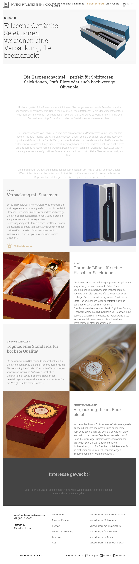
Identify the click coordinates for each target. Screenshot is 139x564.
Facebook (119, 555)
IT (124, 5)
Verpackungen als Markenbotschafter (107, 514)
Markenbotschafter (61, 3)
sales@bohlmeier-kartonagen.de (29, 515)
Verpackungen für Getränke (103, 537)
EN (128, 3)
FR (132, 3)
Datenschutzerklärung (62, 531)
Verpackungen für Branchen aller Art (107, 542)
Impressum (57, 537)
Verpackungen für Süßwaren (103, 531)
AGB (54, 542)
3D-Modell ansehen (19, 251)
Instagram (92, 555)
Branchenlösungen (95, 3)
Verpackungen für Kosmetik (103, 520)
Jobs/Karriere (112, 3)
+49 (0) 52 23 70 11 (23, 518)
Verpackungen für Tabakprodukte (105, 526)
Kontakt (56, 5)
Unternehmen (78, 3)
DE (124, 3)
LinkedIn (105, 555)
